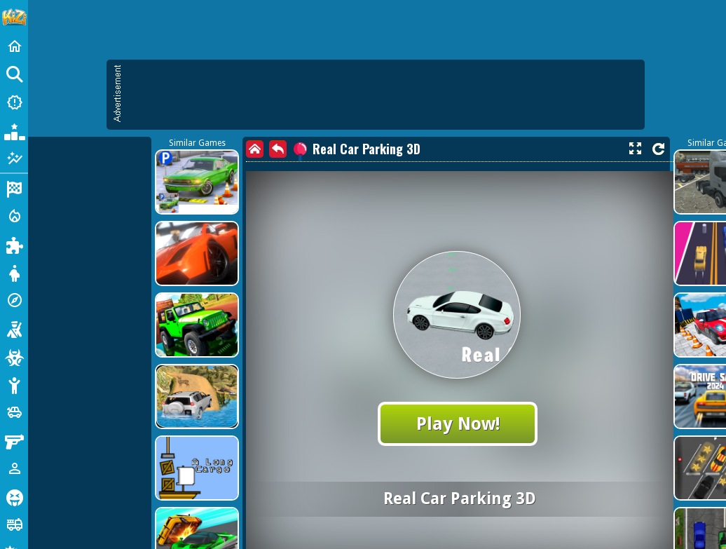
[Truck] (14, 524)
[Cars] (14, 412)
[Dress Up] (14, 272)
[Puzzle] (14, 244)
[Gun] (14, 440)
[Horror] (14, 496)
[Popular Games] (14, 130)
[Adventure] (14, 300)
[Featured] (14, 158)
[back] (278, 149)
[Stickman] (14, 384)
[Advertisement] (131, 194)
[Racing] (14, 188)
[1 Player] (14, 468)
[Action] (14, 216)
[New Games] (14, 102)
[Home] (14, 46)
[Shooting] (14, 328)
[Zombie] (14, 356)
